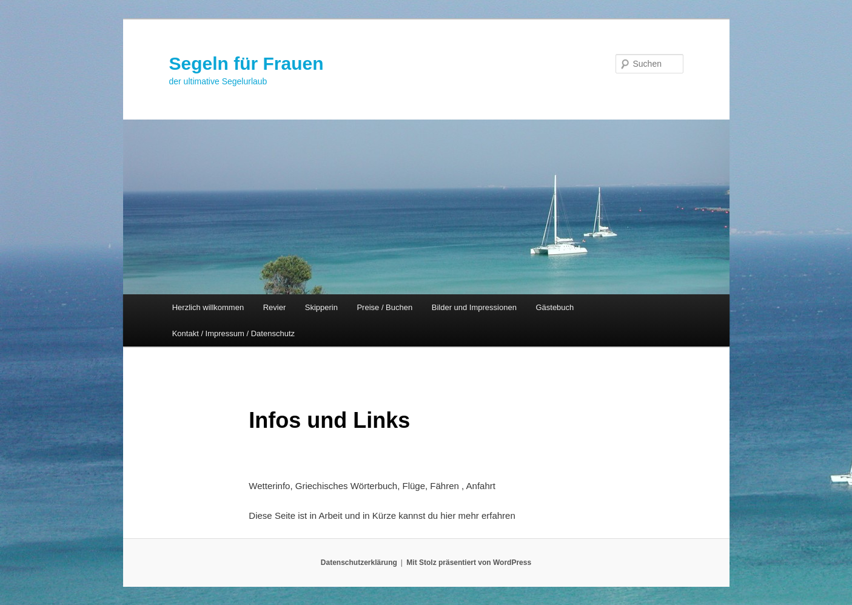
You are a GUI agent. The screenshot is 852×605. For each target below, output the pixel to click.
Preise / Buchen (384, 307)
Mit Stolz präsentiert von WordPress (468, 562)
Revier (274, 307)
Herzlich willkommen (208, 307)
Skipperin (321, 307)
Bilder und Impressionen (474, 307)
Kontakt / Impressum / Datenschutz (233, 333)
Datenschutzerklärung (359, 562)
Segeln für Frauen (246, 63)
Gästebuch (554, 307)
